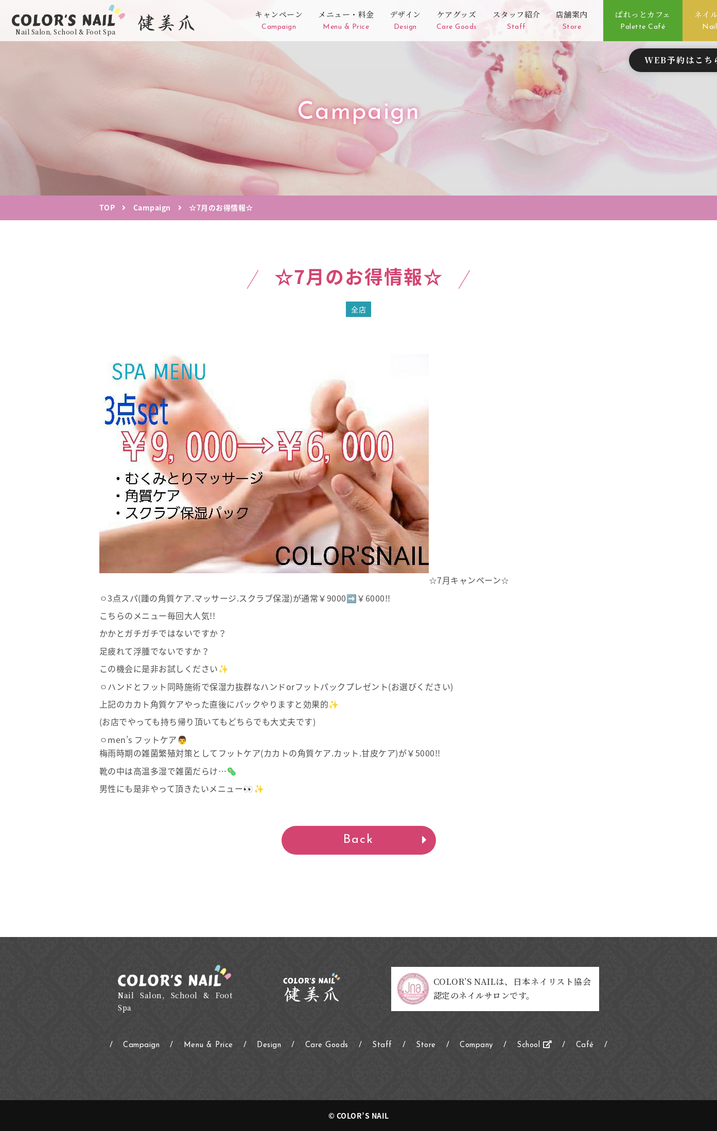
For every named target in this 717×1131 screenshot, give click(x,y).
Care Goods (326, 1045)
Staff (382, 1045)
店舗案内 (572, 21)
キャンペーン (279, 21)
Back (358, 840)
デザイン (405, 21)
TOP (107, 207)
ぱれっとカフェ (643, 21)
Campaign (152, 207)
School (534, 1045)
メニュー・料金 (346, 21)
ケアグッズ (456, 21)
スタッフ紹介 (516, 21)
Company (476, 1045)
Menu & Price (208, 1045)
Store (426, 1045)
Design (269, 1045)
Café (585, 1045)
